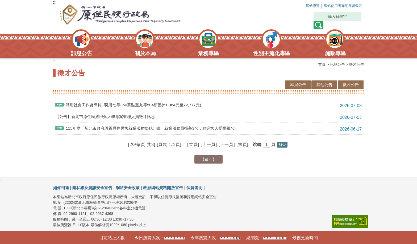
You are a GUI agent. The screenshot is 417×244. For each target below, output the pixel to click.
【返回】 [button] (208, 159)
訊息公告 (81, 53)
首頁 (322, 64)
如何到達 (61, 187)
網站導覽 (300, 6)
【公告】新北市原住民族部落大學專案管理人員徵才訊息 (108, 116)
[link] (350, 221)
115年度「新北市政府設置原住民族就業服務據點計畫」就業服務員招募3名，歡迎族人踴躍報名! (151, 128)
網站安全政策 (132, 187)
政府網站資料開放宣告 (169, 187)
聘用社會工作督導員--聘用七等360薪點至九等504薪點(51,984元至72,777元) (132, 105)
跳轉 (257, 145)
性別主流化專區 (271, 53)
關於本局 (145, 53)
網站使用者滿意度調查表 (338, 6)
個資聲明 (202, 187)
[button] (282, 145)
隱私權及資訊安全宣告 (94, 187)
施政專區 (335, 53)
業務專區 (208, 53)
